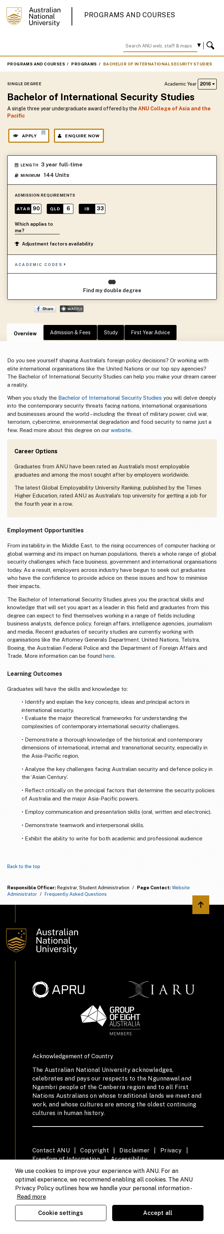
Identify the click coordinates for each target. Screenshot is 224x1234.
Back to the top (23, 866)
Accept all (158, 1213)
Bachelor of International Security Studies (157, 64)
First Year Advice (150, 332)
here (108, 656)
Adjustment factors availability (54, 244)
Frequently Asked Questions (76, 894)
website (121, 430)
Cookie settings (60, 1213)
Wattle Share (72, 308)
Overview (25, 333)
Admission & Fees (70, 332)
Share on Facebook (45, 308)
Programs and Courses (129, 15)
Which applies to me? (34, 227)
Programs (84, 64)
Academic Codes (41, 264)
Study (111, 332)
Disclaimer (134, 1150)
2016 (207, 84)
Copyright (94, 1150)
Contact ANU (51, 1150)
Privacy (171, 1150)
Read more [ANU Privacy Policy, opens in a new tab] (31, 1196)
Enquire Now (79, 135)
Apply (28, 134)
